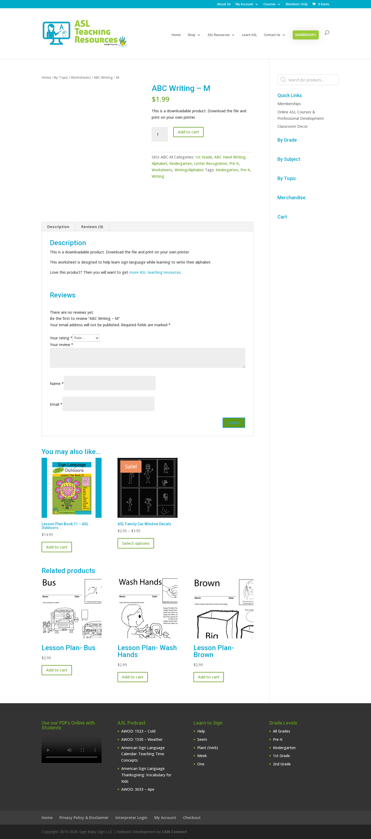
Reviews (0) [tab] (92, 226)
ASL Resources (219, 35)
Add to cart (188, 131)
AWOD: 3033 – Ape (137, 789)
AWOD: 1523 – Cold (138, 731)
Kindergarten (180, 163)
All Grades (281, 731)
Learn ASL (249, 35)
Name (57, 383)
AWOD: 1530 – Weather (142, 739)
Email (56, 404)
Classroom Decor (292, 126)
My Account (244, 4)
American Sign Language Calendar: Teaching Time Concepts (143, 754)
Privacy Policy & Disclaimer (83, 817)
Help (201, 731)
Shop (191, 35)
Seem (202, 739)
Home (176, 35)
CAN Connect (174, 831)
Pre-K (234, 163)
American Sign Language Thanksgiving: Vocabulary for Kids (146, 775)
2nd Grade (282, 763)
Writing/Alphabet (189, 169)
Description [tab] (58, 226)
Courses (269, 4)
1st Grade (203, 157)
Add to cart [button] (56, 547)
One (200, 763)
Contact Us (272, 35)
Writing (158, 176)
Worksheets (81, 77)
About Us (224, 4)
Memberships (305, 35)
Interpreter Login (131, 817)
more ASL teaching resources (155, 272)
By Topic (61, 77)
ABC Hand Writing (229, 157)
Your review (61, 344)
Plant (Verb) (207, 747)
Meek (202, 755)
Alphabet (159, 163)
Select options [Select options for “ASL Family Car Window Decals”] (136, 543)
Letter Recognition (210, 163)
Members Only (297, 4)
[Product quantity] (160, 134)
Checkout (192, 817)
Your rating (61, 337)
